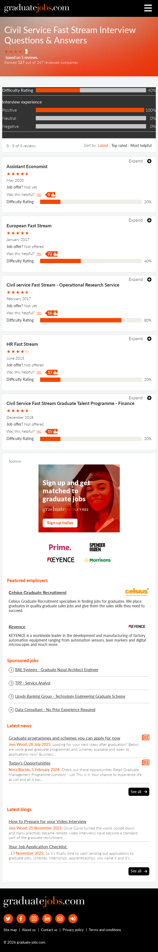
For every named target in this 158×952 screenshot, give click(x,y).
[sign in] (73, 918)
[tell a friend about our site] (60, 918)
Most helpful (140, 145)
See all (139, 791)
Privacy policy (73, 930)
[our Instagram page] (34, 918)
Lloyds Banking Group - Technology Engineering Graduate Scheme (70, 696)
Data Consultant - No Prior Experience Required (55, 710)
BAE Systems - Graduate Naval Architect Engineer (56, 670)
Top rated (119, 145)
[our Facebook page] (21, 918)
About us (29, 930)
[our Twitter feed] (8, 918)
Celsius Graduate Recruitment (38, 592)
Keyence (17, 626)
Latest (103, 145)
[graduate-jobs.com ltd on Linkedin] (47, 918)
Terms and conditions (105, 930)
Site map (10, 930)
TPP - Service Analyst (32, 683)
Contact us (49, 930)
